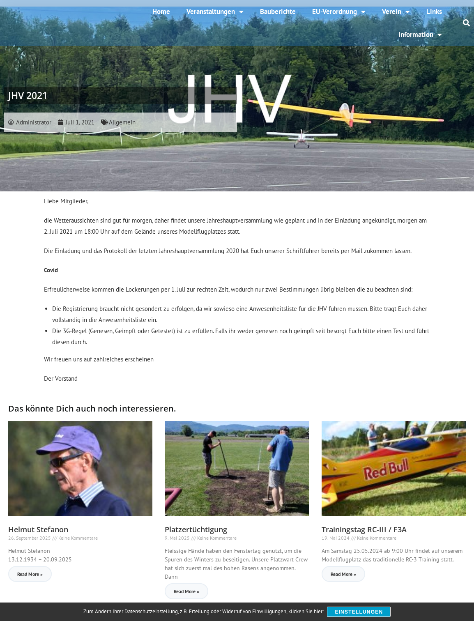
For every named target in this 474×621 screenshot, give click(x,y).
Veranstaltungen (215, 11)
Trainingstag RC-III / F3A (364, 529)
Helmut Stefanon (38, 529)
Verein (396, 11)
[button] (467, 23)
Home (161, 11)
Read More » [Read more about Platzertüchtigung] (186, 591)
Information (420, 34)
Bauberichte (278, 11)
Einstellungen (359, 612)
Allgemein (122, 122)
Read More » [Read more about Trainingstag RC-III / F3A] (343, 574)
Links (434, 11)
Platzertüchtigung (196, 529)
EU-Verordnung (339, 11)
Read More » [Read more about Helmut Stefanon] (30, 574)
